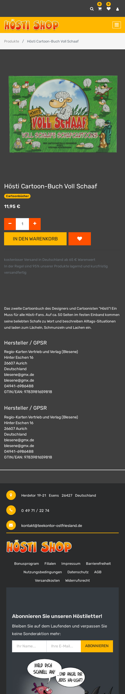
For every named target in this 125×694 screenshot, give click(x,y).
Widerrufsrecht (77, 580)
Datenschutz (78, 572)
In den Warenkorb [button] (35, 239)
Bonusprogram (26, 564)
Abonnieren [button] (97, 646)
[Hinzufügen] (35, 224)
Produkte (11, 41)
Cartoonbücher (17, 196)
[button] (80, 238)
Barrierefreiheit (98, 564)
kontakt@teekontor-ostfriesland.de (51, 525)
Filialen (50, 564)
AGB (98, 572)
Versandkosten (47, 580)
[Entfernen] (10, 224)
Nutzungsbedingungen (42, 572)
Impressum (71, 564)
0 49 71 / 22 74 (35, 510)
